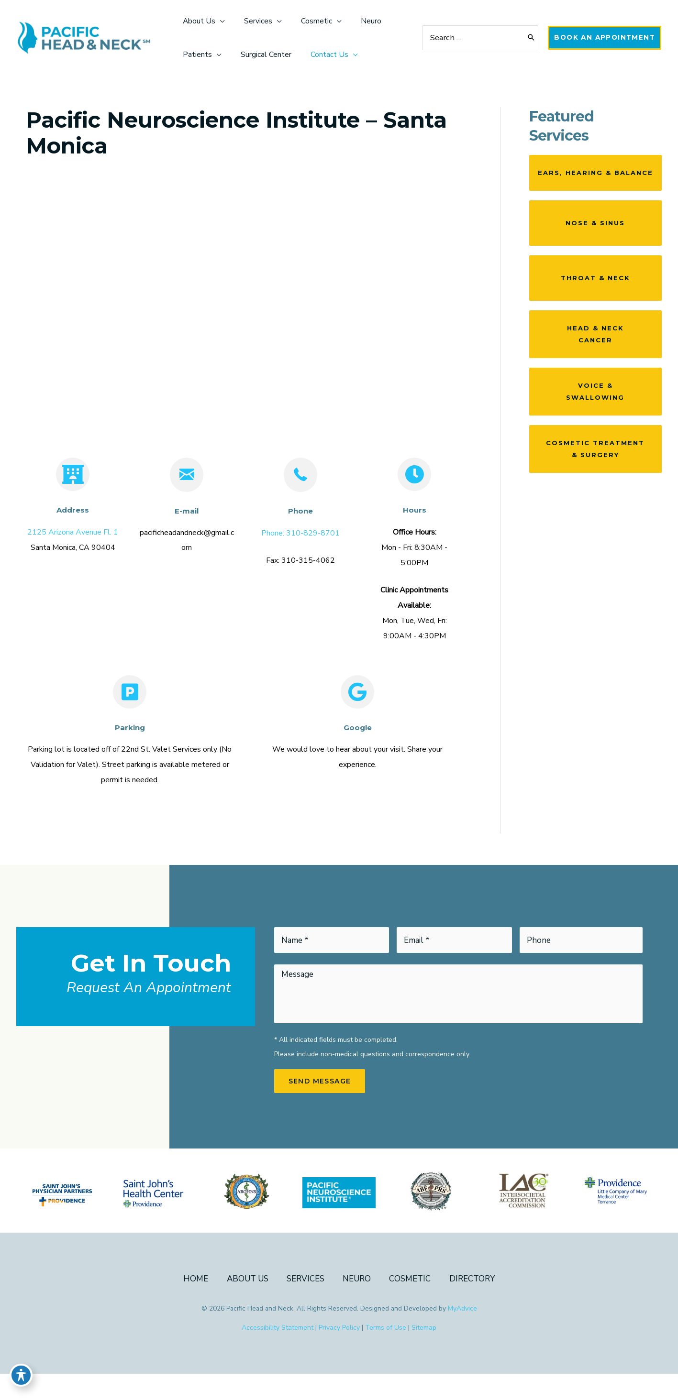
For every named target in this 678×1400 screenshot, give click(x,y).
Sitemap (423, 1354)
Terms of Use (385, 1354)
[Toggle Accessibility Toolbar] (21, 1378)
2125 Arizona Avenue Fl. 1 (72, 556)
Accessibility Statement (277, 1354)
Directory (462, 1305)
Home (205, 1305)
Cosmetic (404, 1305)
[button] (603, 49)
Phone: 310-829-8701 (300, 557)
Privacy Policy (339, 1354)
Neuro (355, 1305)
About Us (253, 1305)
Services (307, 1305)
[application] (217, 27)
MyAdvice (463, 1334)
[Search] (527, 49)
